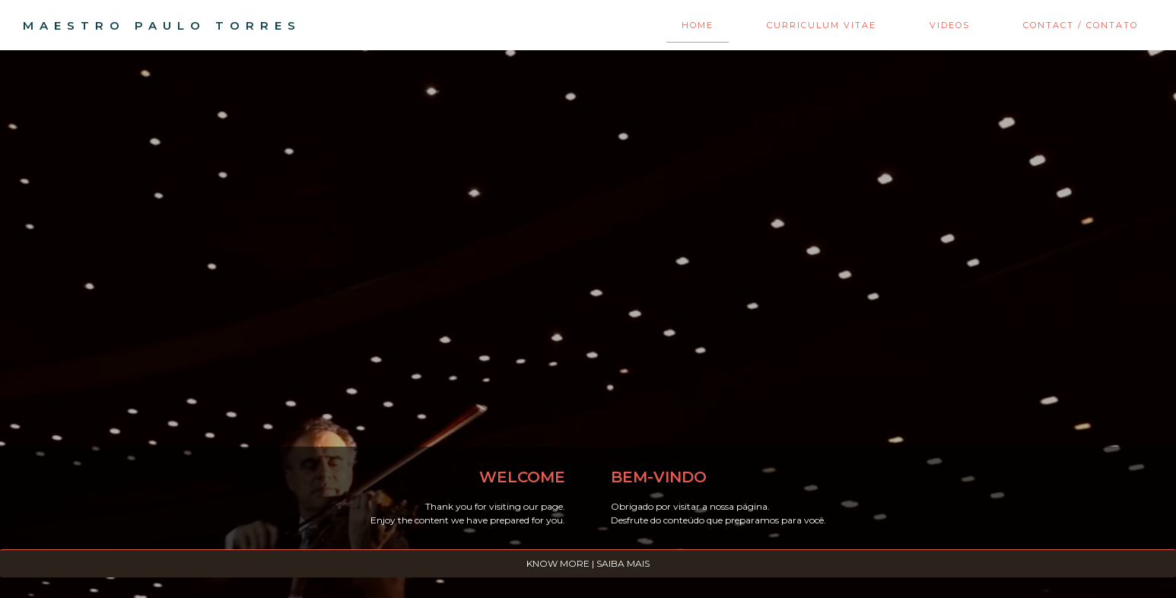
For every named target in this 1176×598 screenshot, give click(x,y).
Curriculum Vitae (821, 25)
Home (698, 25)
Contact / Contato (1080, 25)
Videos (950, 25)
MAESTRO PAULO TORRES (162, 25)
